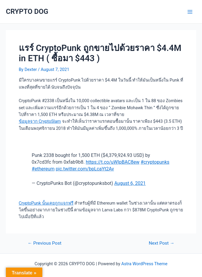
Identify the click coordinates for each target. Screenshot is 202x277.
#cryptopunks (155, 162)
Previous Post (44, 243)
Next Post (161, 243)
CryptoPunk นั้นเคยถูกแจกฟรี (46, 203)
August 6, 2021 (130, 183)
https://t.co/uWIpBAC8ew (113, 162)
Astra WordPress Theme (144, 263)
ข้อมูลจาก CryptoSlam (40, 121)
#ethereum (43, 169)
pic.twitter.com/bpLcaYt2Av (85, 169)
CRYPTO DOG (27, 11)
